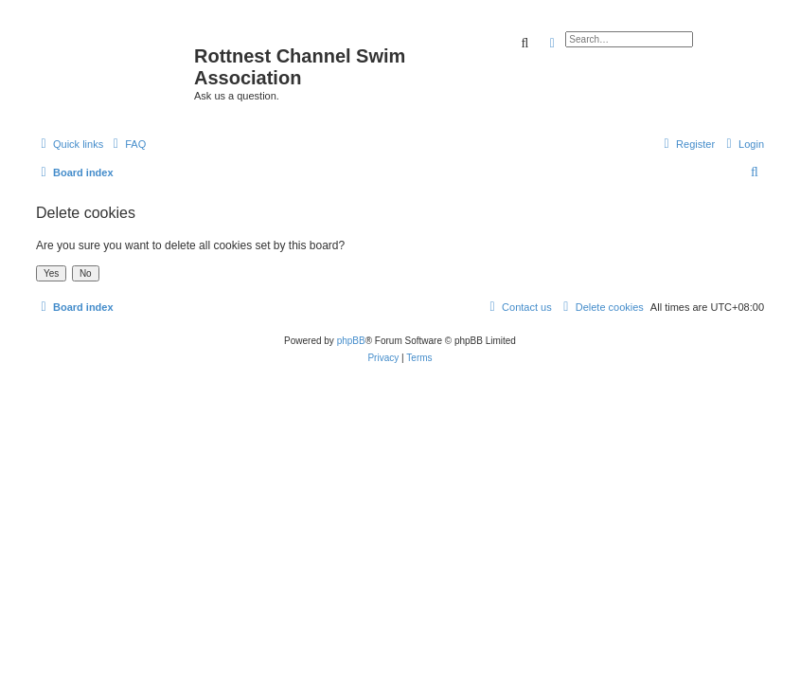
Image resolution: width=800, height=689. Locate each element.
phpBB (351, 340)
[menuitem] (127, 144)
